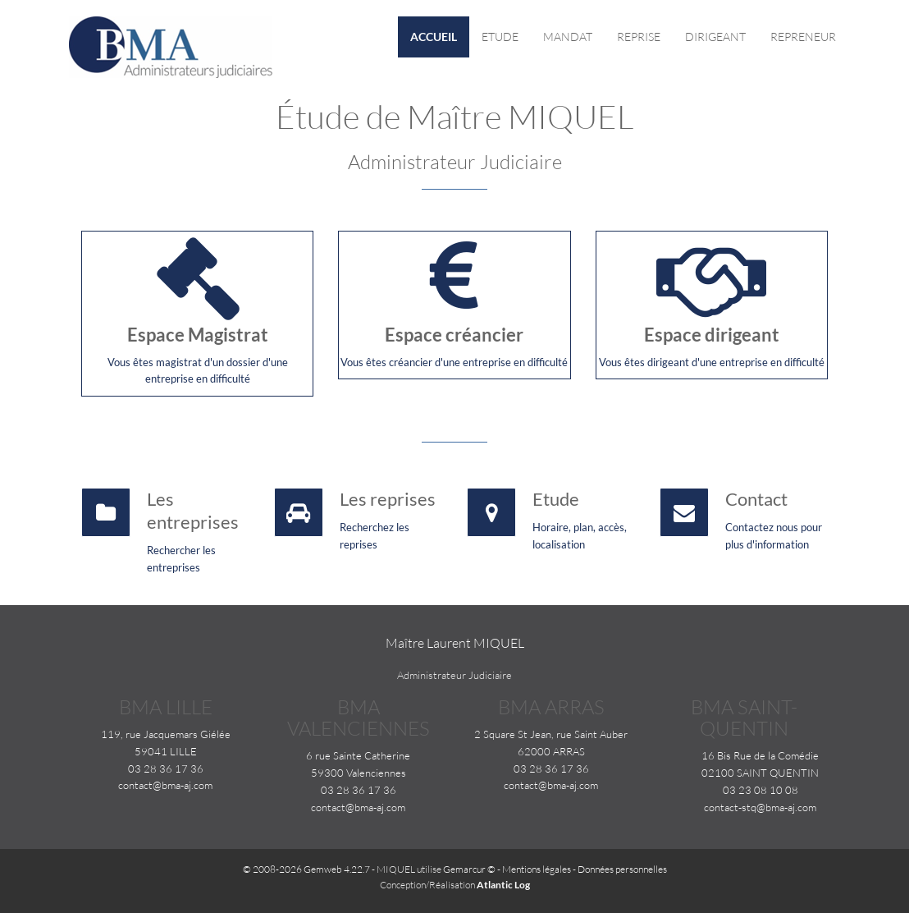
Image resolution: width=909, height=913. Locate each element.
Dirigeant (715, 37)
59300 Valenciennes (358, 772)
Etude (500, 37)
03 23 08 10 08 (760, 789)
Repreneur (803, 37)
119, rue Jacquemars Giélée (166, 734)
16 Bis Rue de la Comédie (760, 755)
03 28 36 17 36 (165, 768)
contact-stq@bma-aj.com (760, 807)
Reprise (638, 37)
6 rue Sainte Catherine (358, 755)
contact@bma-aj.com (165, 784)
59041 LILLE (166, 751)
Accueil (433, 37)
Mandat (567, 37)
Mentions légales (536, 869)
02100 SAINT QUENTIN (760, 772)
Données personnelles (622, 869)
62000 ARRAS (551, 751)
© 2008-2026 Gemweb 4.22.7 (306, 869)
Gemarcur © (469, 869)
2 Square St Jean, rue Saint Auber (551, 734)
